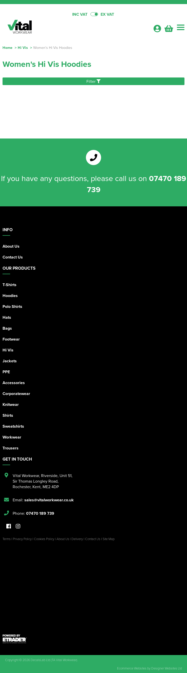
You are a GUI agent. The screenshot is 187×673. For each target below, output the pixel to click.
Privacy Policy (22, 539)
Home (7, 47)
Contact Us (13, 257)
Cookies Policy (44, 539)
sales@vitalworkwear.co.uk (49, 500)
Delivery (77, 539)
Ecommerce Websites (131, 668)
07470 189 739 (40, 513)
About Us (11, 246)
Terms (7, 539)
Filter (93, 81)
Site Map (109, 539)
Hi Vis (23, 47)
